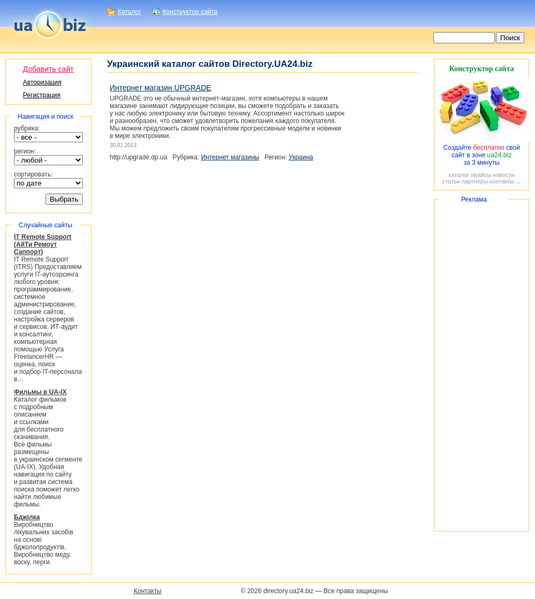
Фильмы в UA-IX (40, 392)
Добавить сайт (48, 69)
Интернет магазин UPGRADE (160, 87)
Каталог (129, 12)
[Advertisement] (481, 365)
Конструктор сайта (190, 12)
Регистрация (41, 95)
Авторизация (42, 82)
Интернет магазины (230, 157)
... (518, 181)
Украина (301, 157)
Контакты (148, 591)
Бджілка (27, 517)
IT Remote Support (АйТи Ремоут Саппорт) (42, 244)
